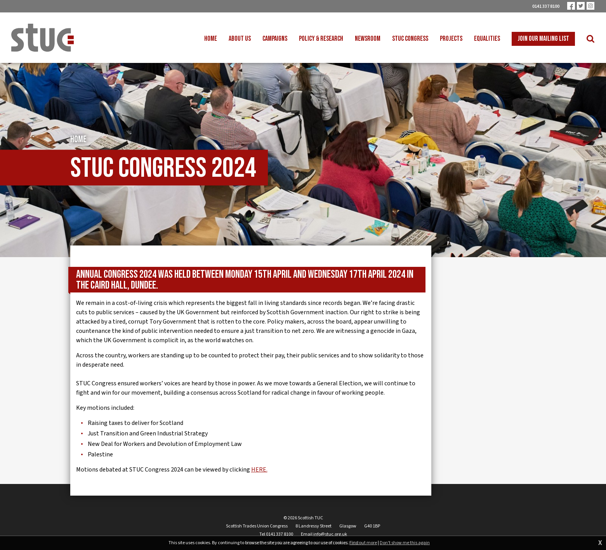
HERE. (259, 471)
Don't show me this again (405, 543)
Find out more (363, 543)
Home (78, 141)
